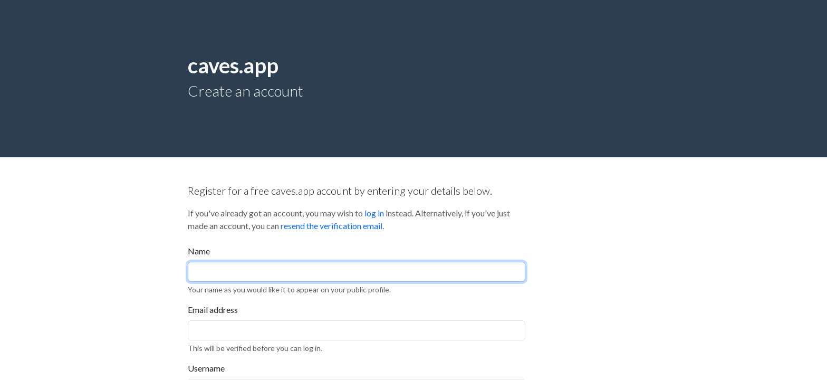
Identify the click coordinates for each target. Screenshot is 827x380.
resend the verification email (331, 226)
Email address (213, 310)
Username (206, 368)
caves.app (233, 65)
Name (199, 251)
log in (374, 213)
